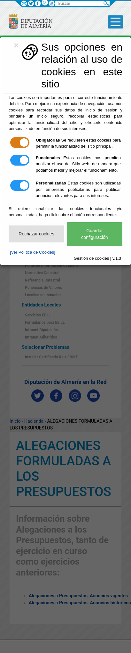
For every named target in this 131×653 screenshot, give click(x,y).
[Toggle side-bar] (115, 22)
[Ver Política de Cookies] (32, 252)
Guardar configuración (94, 234)
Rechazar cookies (36, 233)
